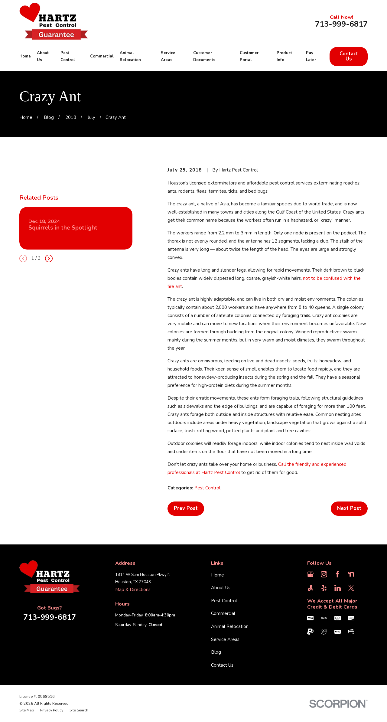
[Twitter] (351, 588)
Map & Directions (133, 589)
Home (217, 575)
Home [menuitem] (25, 56)
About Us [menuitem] (43, 56)
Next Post (349, 508)
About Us (220, 588)
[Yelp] (324, 588)
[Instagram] (324, 574)
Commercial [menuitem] (102, 56)
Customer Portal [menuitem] (249, 56)
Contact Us (349, 56)
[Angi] (310, 588)
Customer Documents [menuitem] (204, 56)
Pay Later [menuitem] (311, 56)
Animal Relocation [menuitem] (130, 56)
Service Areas (225, 639)
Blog (216, 652)
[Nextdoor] (351, 574)
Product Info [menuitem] (284, 56)
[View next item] (49, 258)
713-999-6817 (341, 24)
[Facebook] (337, 574)
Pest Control (207, 488)
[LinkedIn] (337, 588)
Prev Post (186, 508)
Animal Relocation (230, 626)
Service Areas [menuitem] (168, 56)
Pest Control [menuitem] (67, 56)
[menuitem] (26, 710)
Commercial (223, 613)
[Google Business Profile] (310, 574)
